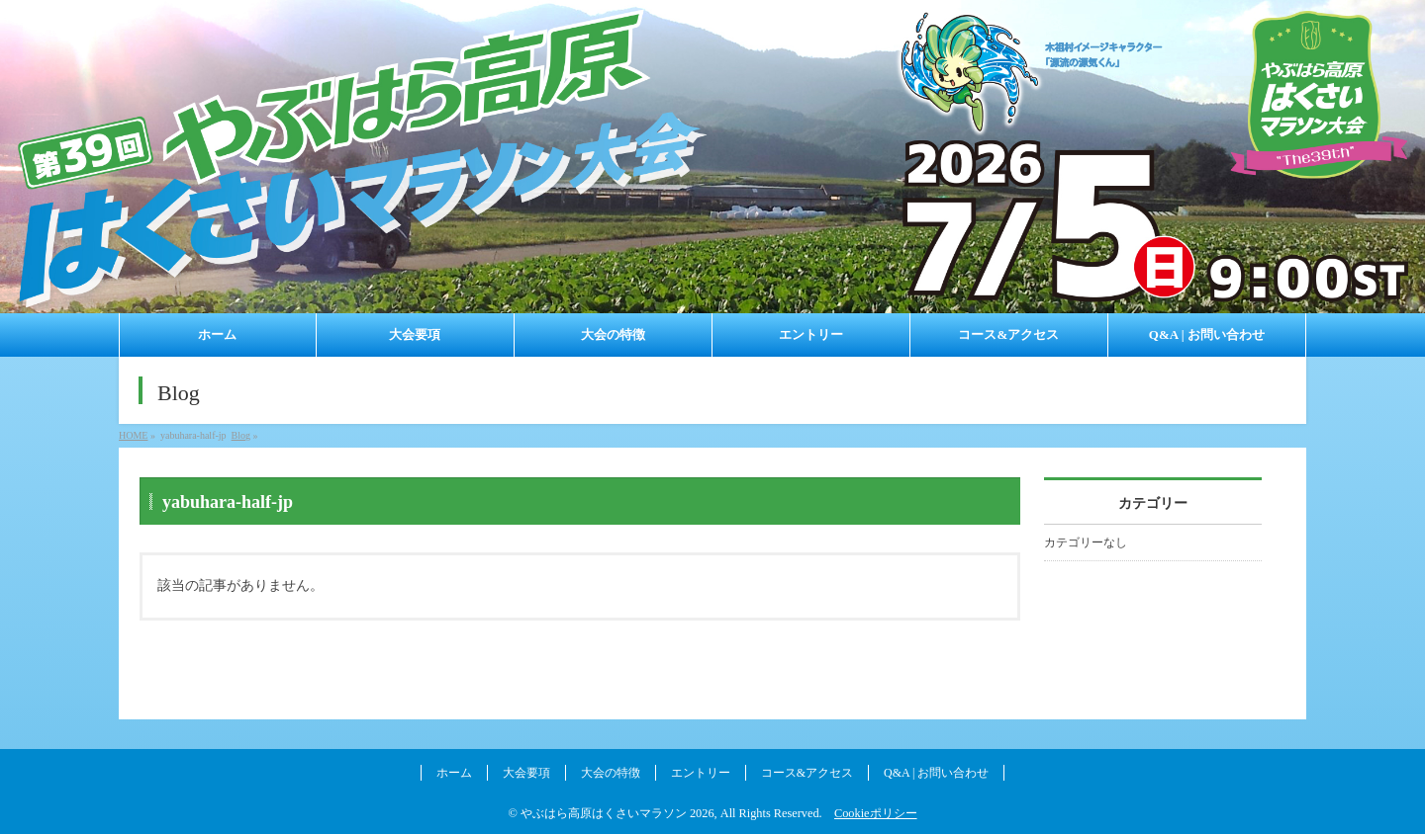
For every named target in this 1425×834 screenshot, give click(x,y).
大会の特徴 (610, 773)
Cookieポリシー (875, 813)
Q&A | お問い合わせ (936, 773)
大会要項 (526, 773)
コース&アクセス (807, 773)
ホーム (454, 773)
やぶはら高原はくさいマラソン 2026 (617, 813)
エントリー (700, 773)
